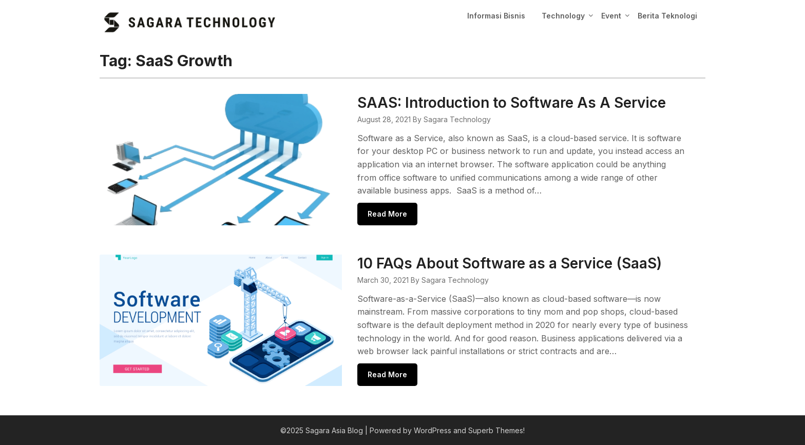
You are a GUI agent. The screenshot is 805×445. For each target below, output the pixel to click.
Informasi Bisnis (496, 15)
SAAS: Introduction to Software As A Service (511, 102)
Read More (387, 213)
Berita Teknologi (667, 15)
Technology (563, 15)
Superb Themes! (496, 430)
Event (611, 15)
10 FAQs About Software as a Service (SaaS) (509, 263)
